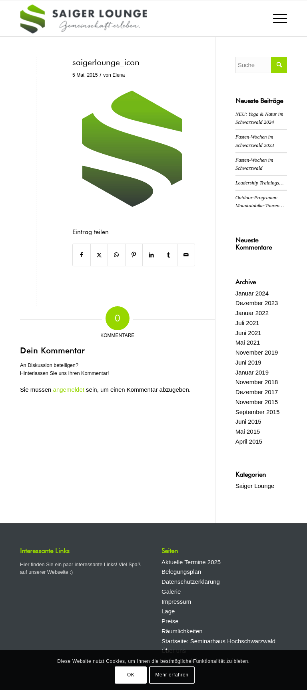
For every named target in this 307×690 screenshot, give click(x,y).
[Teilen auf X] (99, 255)
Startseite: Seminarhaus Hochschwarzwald (218, 641)
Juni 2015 (248, 421)
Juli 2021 (247, 322)
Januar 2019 (252, 372)
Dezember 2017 (256, 392)
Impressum (176, 601)
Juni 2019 (248, 362)
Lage (168, 611)
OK (131, 675)
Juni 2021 (248, 332)
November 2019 (256, 352)
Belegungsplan (181, 571)
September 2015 (257, 411)
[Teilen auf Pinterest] (134, 255)
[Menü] (276, 18)
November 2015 (256, 402)
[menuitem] (276, 18)
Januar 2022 (252, 312)
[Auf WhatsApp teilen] (116, 255)
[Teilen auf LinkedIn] (151, 255)
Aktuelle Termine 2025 (191, 562)
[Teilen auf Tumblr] (168, 255)
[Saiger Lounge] (83, 18)
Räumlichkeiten (182, 631)
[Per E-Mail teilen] (186, 255)
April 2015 (249, 441)
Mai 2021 (247, 342)
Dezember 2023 (256, 302)
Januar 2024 (252, 293)
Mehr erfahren (171, 675)
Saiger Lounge (255, 485)
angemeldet (68, 389)
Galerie (171, 591)
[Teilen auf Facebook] (81, 255)
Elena (118, 75)
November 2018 (256, 382)
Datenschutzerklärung (190, 581)
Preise (170, 621)
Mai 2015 (247, 431)
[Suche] (261, 65)
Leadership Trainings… (259, 183)
